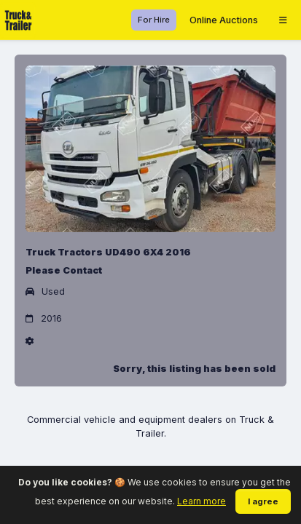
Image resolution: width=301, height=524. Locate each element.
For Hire (154, 20)
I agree (263, 501)
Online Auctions (223, 20)
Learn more (201, 501)
